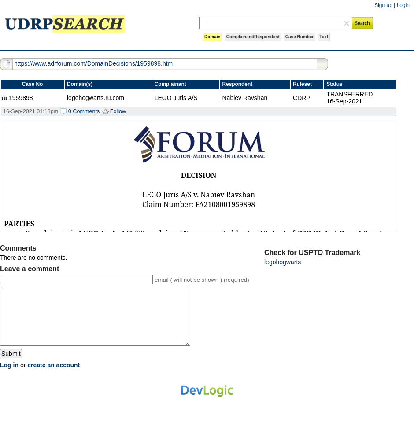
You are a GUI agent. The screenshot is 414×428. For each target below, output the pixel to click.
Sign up (383, 5)
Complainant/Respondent (253, 36)
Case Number (299, 36)
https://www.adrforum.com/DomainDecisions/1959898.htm (93, 63)
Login (403, 5)
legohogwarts (282, 262)
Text (323, 36)
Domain (212, 36)
